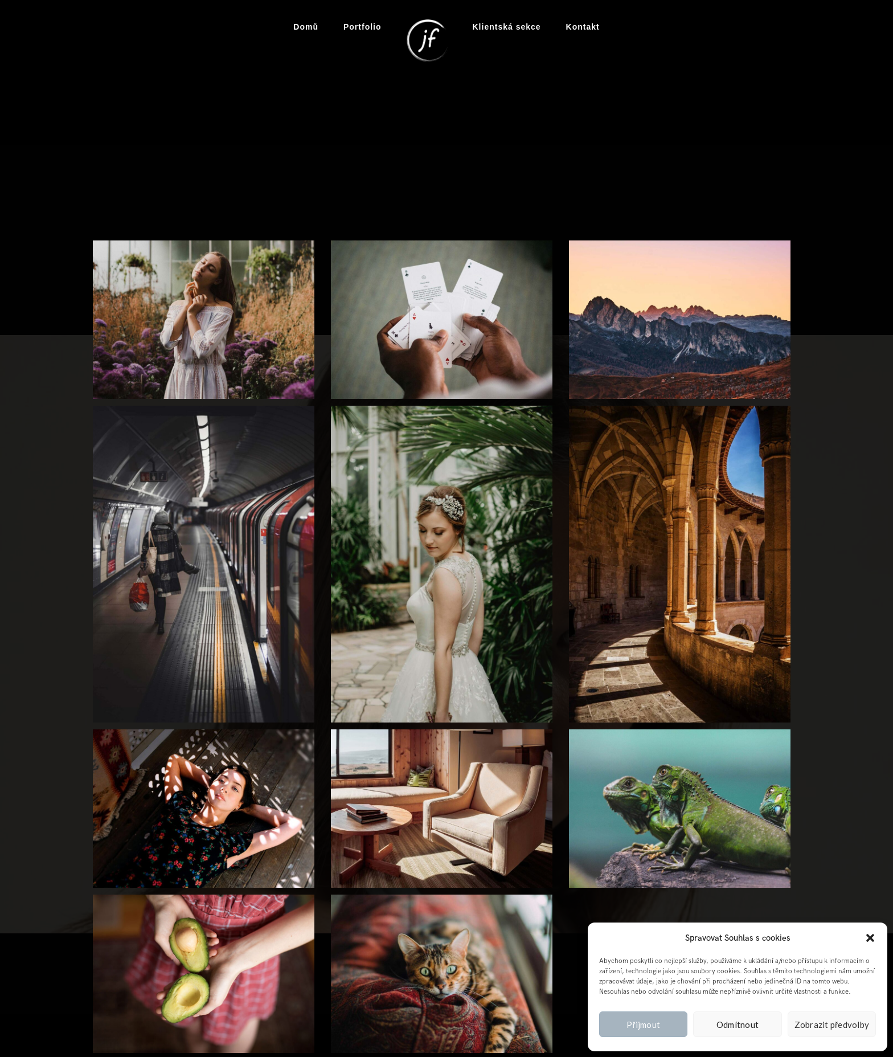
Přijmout (643, 1024)
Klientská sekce (507, 26)
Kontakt (583, 26)
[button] (870, 938)
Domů (305, 26)
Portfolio (362, 26)
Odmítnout (737, 1024)
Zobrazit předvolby (832, 1024)
